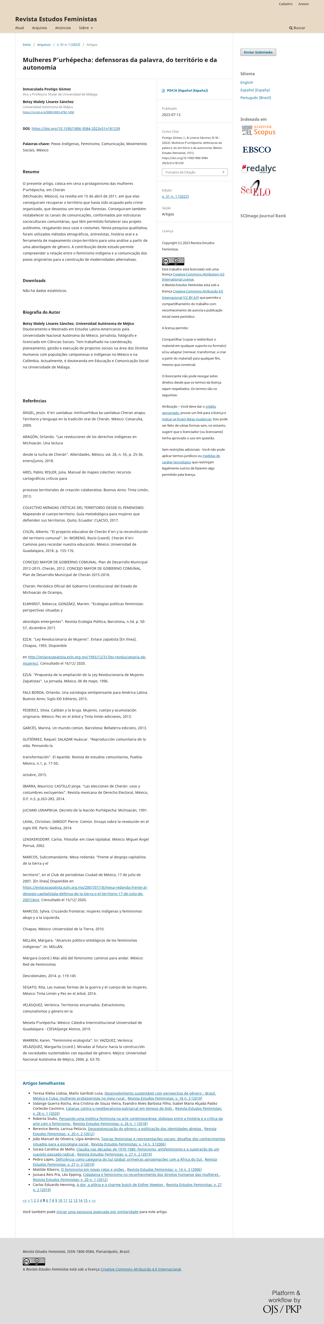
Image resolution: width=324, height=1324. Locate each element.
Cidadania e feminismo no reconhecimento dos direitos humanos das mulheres (151, 1174)
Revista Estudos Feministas (56, 19)
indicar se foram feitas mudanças (186, 419)
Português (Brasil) (255, 97)
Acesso (303, 4)
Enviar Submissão (258, 52)
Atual (19, 27)
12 (70, 1200)
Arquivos (39, 27)
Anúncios (63, 27)
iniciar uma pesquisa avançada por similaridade (97, 1211)
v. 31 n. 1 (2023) (68, 44)
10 (60, 1200)
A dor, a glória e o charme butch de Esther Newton (120, 1184)
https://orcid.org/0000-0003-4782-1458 (48, 112)
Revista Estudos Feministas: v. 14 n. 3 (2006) (128, 1144)
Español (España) (255, 90)
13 (75, 1200)
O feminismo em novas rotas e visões (93, 1169)
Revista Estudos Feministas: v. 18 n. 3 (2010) (165, 1098)
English (246, 82)
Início (27, 44)
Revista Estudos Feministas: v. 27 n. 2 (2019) (114, 1154)
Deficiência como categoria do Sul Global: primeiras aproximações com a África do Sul (129, 1159)
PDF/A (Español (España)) (187, 90)
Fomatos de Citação (180, 172)
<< (25, 1200)
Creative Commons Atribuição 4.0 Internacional (141, 1269)
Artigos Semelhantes (44, 1083)
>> (94, 1200)
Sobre (84, 27)
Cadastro (286, 4)
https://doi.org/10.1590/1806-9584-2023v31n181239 (76, 128)
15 (86, 1200)
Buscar (297, 27)
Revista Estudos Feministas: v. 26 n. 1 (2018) (110, 1123)
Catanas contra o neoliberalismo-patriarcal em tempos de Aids (119, 1108)
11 (65, 1200)
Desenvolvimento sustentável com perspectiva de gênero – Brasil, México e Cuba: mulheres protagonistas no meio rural (124, 1096)
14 (80, 1200)
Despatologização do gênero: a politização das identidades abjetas (145, 1128)
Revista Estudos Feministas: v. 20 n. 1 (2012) (70, 1179)
